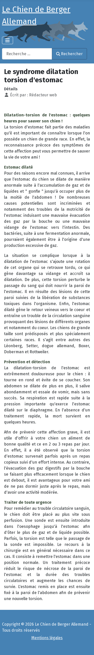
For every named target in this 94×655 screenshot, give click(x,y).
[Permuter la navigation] (7, 40)
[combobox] (27, 53)
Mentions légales (47, 637)
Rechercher (69, 53)
